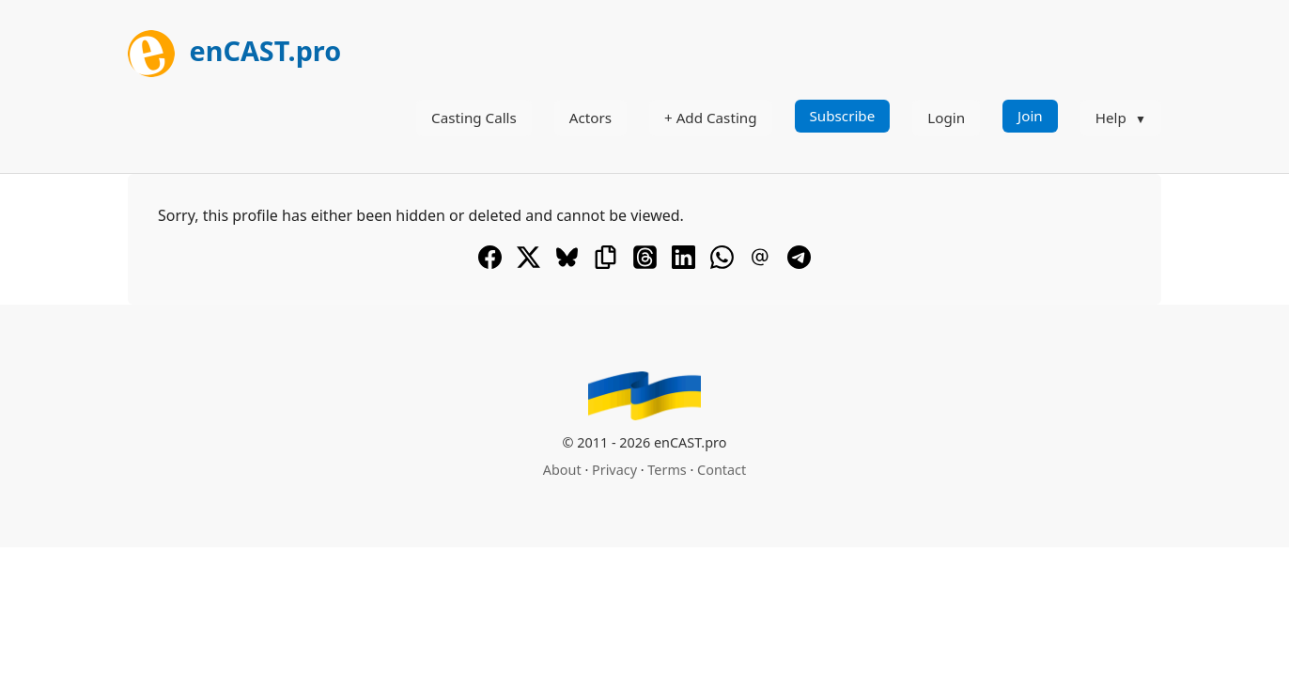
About (562, 470)
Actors (590, 117)
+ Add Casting (710, 117)
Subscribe (843, 115)
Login (946, 117)
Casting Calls (474, 117)
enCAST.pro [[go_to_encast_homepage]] (234, 50)
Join (1030, 115)
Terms (666, 470)
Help (1110, 117)
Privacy (614, 470)
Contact (721, 470)
